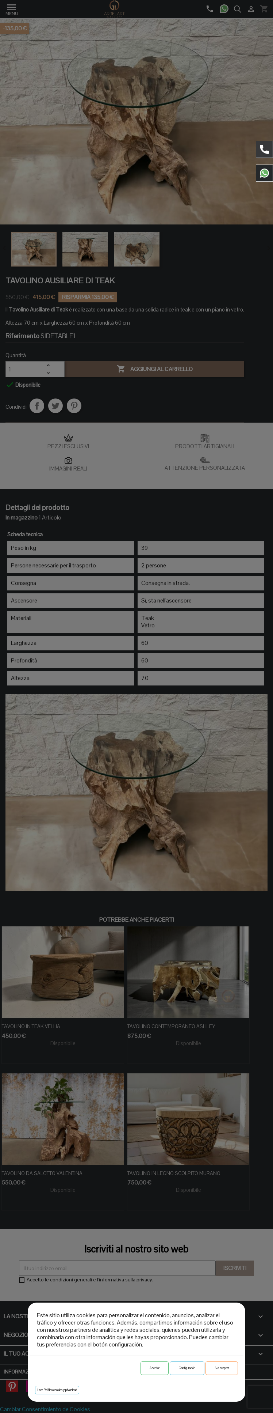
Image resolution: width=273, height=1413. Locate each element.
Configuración (187, 1368)
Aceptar (154, 1368)
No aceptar (222, 1368)
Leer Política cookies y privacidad (57, 1390)
